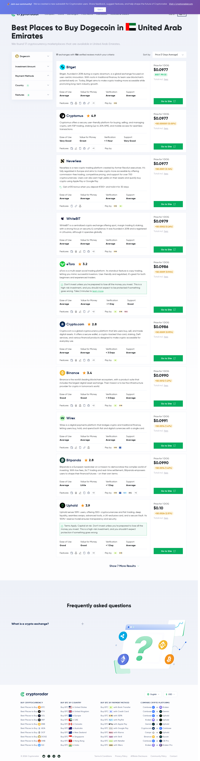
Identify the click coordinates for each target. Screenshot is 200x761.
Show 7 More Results (122, 566)
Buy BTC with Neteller (113, 741)
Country (22, 85)
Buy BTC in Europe (71, 715)
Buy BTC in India (70, 745)
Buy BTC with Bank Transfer (116, 707)
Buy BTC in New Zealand (73, 732)
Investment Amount (25, 66)
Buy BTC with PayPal (112, 720)
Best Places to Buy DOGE (34, 736)
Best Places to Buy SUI (32, 745)
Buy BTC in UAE (69, 720)
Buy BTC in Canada (71, 724)
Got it (100, 9)
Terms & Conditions (103, 756)
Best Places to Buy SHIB (33, 741)
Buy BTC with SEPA (111, 715)
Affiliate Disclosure (139, 756)
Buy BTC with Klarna (112, 732)
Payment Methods (24, 75)
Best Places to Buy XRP (33, 720)
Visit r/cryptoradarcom (181, 4)
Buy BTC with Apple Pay (114, 724)
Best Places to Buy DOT (33, 732)
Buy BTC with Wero (112, 745)
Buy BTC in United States (74, 707)
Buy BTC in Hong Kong (72, 741)
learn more (97, 291)
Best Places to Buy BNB (33, 724)
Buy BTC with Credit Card (115, 711)
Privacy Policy (121, 756)
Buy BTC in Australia (72, 728)
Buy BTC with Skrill (111, 736)
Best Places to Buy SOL (33, 715)
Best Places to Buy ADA (33, 728)
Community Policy (158, 756)
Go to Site (168, 101)
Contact (173, 756)
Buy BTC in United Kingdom (75, 711)
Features (22, 95)
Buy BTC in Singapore (72, 736)
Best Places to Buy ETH (33, 711)
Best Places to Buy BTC (33, 707)
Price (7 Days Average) (166, 54)
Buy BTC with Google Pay (114, 728)
